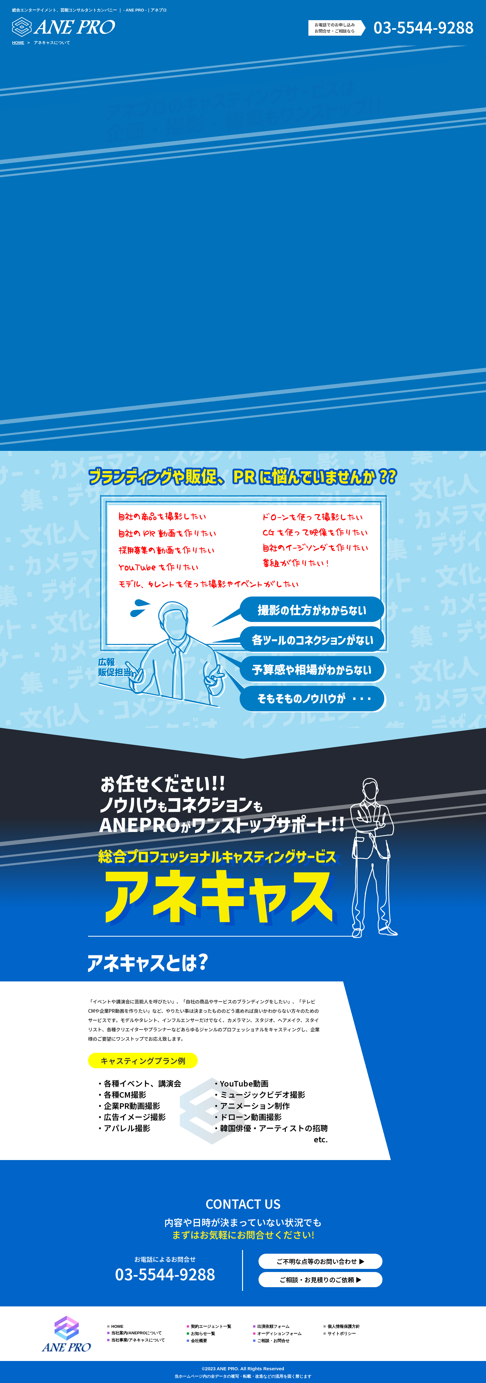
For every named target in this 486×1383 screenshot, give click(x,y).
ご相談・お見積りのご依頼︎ (317, 1279)
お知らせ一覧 (203, 1333)
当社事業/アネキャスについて (138, 1340)
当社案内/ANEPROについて (136, 1333)
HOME (117, 1326)
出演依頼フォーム (273, 1326)
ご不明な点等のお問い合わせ (316, 1261)
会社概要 (199, 1340)
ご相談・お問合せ (273, 1340)
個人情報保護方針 (344, 1326)
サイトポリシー (342, 1333)
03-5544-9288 (423, 27)
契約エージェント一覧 (211, 1326)
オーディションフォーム (279, 1333)
